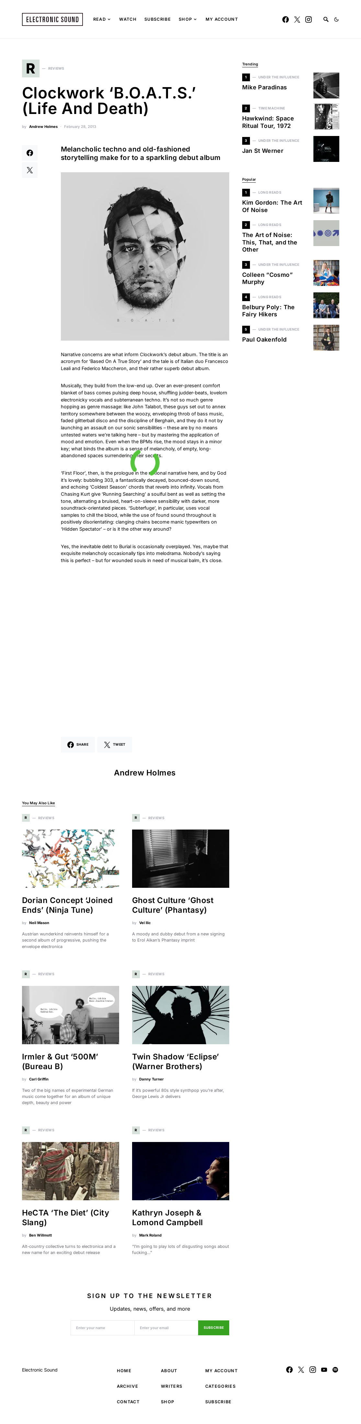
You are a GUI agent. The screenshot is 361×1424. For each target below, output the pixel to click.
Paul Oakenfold (264, 339)
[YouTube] (324, 1373)
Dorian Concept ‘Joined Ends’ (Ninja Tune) (67, 908)
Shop (167, 1405)
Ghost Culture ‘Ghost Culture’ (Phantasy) (173, 908)
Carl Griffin (39, 1082)
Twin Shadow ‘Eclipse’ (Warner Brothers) (175, 1064)
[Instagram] (308, 19)
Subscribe (214, 1331)
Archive (127, 1389)
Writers (171, 1389)
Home (124, 1374)
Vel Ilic (145, 926)
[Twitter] (297, 19)
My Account (221, 1374)
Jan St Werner (263, 150)
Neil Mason (39, 926)
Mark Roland (150, 1238)
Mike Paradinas (264, 87)
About (169, 1374)
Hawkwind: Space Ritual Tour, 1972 (268, 122)
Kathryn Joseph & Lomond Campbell (167, 1220)
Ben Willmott (40, 1238)
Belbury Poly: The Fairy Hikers (268, 311)
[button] (336, 19)
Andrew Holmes (43, 129)
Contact (128, 1405)
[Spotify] (335, 1373)
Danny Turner (151, 1082)
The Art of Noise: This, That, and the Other (270, 242)
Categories (220, 1389)
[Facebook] (285, 19)
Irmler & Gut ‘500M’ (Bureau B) (60, 1064)
